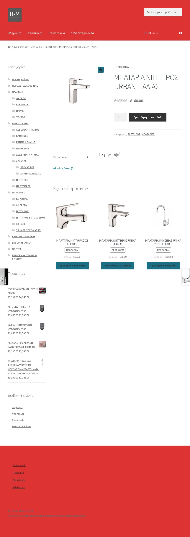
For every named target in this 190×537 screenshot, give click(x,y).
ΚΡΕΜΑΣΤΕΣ (27, 167)
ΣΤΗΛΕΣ (21, 224)
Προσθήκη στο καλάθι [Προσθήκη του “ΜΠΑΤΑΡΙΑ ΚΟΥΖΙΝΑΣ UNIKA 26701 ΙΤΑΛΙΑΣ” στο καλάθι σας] (163, 265)
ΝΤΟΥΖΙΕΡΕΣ (23, 186)
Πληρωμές (14, 33)
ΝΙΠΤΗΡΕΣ (22, 180)
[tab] (72, 157)
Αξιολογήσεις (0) (63, 168)
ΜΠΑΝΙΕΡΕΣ (22, 148)
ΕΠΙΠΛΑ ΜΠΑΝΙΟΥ (22, 242)
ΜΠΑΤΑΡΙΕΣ (37, 46)
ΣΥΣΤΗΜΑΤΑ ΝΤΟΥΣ (27, 154)
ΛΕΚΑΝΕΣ (21, 161)
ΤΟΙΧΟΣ (20, 117)
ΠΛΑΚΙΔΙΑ (17, 92)
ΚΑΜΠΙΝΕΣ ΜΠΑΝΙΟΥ (23, 236)
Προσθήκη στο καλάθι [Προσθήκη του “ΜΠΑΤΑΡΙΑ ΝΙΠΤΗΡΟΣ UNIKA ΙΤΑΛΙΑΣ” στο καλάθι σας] (118, 265)
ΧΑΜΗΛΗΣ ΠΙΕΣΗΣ (30, 173)
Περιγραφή (60, 157)
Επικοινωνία (57, 33)
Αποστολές (35, 33)
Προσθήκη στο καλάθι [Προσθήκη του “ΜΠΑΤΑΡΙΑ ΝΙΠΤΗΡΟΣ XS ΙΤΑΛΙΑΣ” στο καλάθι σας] (72, 265)
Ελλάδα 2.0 (19, 487)
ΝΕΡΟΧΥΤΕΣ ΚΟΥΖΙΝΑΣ (25, 85)
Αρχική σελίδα (20, 46)
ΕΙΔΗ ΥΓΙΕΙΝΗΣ (20, 123)
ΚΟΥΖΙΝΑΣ (22, 198)
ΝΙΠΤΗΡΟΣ (50, 46)
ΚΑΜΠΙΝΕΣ (22, 136)
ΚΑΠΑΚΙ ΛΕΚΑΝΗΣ (26, 142)
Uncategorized (20, 79)
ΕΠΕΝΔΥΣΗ (22, 104)
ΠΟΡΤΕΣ (17, 249)
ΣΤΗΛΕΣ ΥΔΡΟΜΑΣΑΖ (28, 230)
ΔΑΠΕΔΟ (21, 98)
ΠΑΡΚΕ (20, 110)
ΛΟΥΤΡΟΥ (21, 205)
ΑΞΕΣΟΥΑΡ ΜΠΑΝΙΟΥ (27, 129)
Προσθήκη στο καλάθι (147, 117)
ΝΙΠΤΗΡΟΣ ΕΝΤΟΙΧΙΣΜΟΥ (30, 217)
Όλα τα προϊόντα (82, 33)
